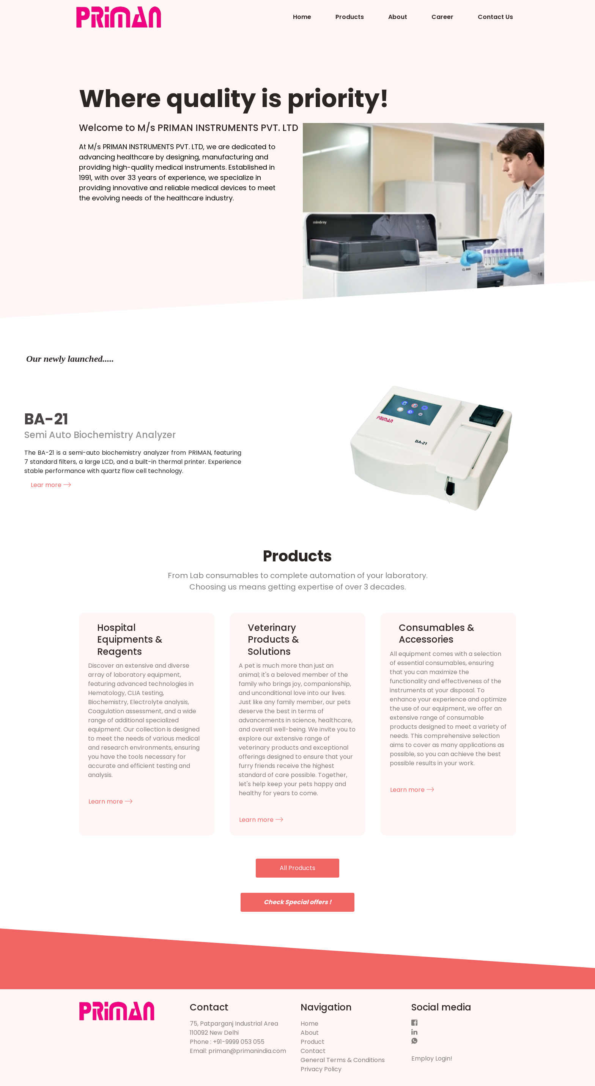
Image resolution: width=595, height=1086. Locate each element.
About (397, 17)
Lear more (51, 485)
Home (302, 17)
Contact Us (495, 17)
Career (442, 17)
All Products (297, 868)
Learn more (110, 801)
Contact (313, 1051)
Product (312, 1041)
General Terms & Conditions (343, 1060)
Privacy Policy (321, 1069)
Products (349, 17)
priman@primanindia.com (247, 1051)
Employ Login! (431, 1058)
